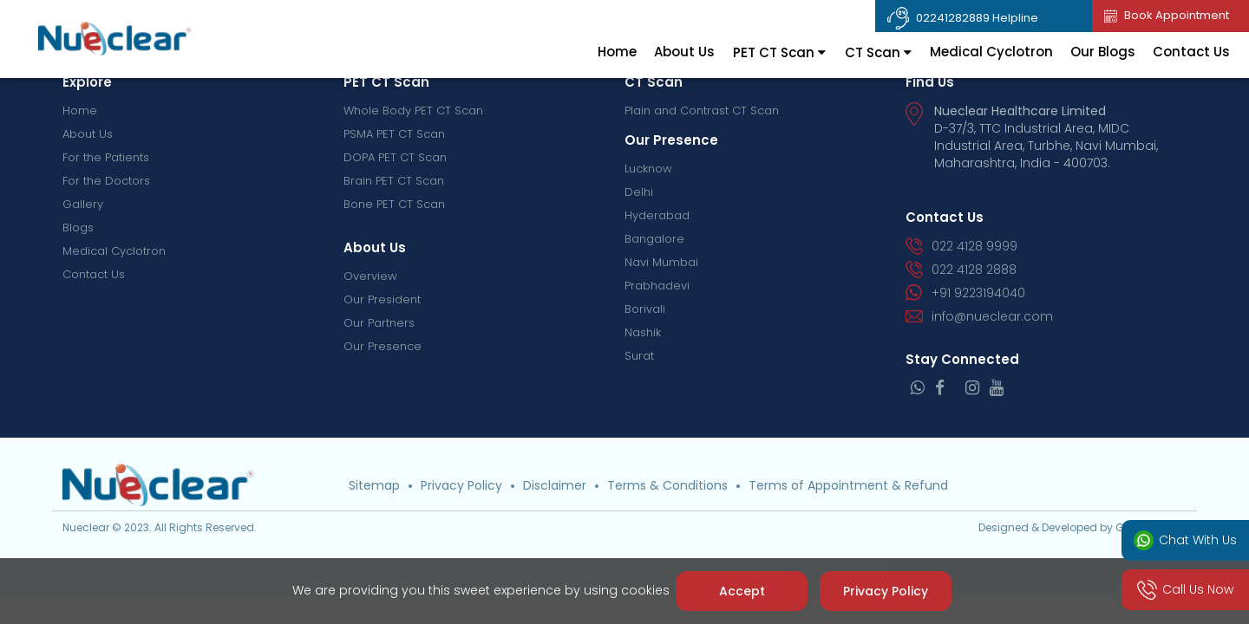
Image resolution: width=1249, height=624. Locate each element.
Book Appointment (1166, 15)
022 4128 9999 (961, 246)
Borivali (644, 309)
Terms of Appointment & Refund (848, 485)
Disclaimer (554, 485)
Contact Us (1191, 51)
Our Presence (382, 346)
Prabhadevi (657, 285)
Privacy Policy (461, 485)
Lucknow (648, 168)
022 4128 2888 (961, 269)
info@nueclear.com (979, 316)
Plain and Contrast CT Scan (701, 110)
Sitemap (374, 485)
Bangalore (654, 239)
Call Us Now (1185, 590)
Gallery (82, 204)
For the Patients (105, 157)
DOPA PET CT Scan (395, 157)
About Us (684, 51)
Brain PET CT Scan (393, 180)
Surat (639, 356)
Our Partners (379, 323)
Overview (370, 276)
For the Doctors (106, 180)
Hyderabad (657, 215)
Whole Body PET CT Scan (413, 110)
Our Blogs (1102, 51)
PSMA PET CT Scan (394, 134)
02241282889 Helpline (962, 18)
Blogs (78, 227)
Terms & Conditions (667, 485)
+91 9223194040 (965, 293)
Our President (382, 299)
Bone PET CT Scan (394, 204)
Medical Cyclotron (991, 51)
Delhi (638, 192)
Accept (741, 591)
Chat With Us (1186, 540)
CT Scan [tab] (878, 52)
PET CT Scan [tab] (779, 52)
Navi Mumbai (661, 262)
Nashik (642, 332)
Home (617, 51)
